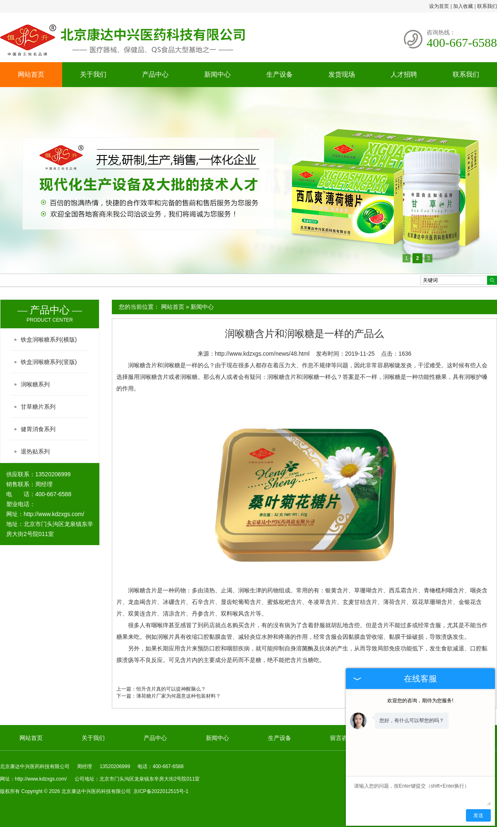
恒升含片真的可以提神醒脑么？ (171, 689)
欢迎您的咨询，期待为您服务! (420, 700)
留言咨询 (341, 738)
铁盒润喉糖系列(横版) (49, 339)
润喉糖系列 (35, 384)
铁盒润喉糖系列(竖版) (49, 362)
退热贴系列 (35, 451)
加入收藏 (463, 6)
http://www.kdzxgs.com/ (54, 514)
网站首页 (31, 74)
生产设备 (279, 74)
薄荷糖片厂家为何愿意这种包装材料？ (178, 696)
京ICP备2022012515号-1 (160, 791)
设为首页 (439, 6)
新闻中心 (217, 74)
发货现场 (341, 74)
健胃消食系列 (38, 429)
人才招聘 (404, 74)
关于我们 (93, 74)
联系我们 (487, 6)
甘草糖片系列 (38, 406)
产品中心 (155, 74)
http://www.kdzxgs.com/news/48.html (262, 353)
